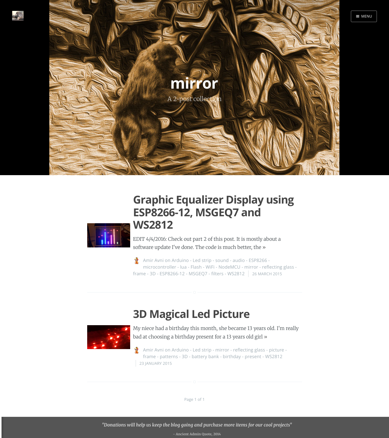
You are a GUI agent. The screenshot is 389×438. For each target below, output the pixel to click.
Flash (196, 267)
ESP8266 (258, 260)
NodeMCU (230, 267)
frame (139, 274)
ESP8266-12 (172, 274)
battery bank (205, 357)
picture (276, 350)
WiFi (210, 267)
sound (222, 260)
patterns (169, 357)
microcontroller (159, 267)
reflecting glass (278, 267)
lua (183, 267)
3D (153, 274)
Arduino (180, 260)
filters (217, 274)
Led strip (202, 260)
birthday (232, 357)
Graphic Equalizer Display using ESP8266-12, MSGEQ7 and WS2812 (213, 212)
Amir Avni (153, 260)
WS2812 (236, 274)
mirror (251, 267)
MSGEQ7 (198, 274)
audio (239, 260)
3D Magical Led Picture (191, 313)
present (253, 357)
